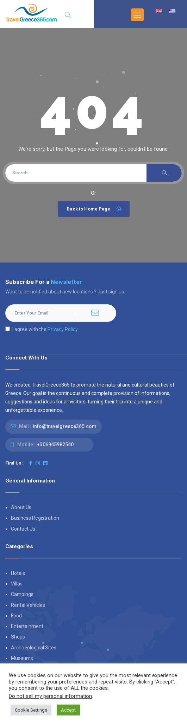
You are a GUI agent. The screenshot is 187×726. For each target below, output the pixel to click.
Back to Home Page (95, 208)
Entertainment (27, 626)
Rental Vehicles (28, 605)
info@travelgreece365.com (64, 426)
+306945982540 (55, 444)
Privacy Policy (63, 329)
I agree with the (41, 329)
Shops (18, 637)
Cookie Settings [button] (31, 710)
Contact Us (23, 529)
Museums (22, 658)
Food (16, 615)
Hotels (18, 573)
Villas (17, 583)
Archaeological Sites (33, 647)
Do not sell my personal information (50, 696)
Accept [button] (68, 710)
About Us (21, 507)
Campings (22, 594)
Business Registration (35, 518)
